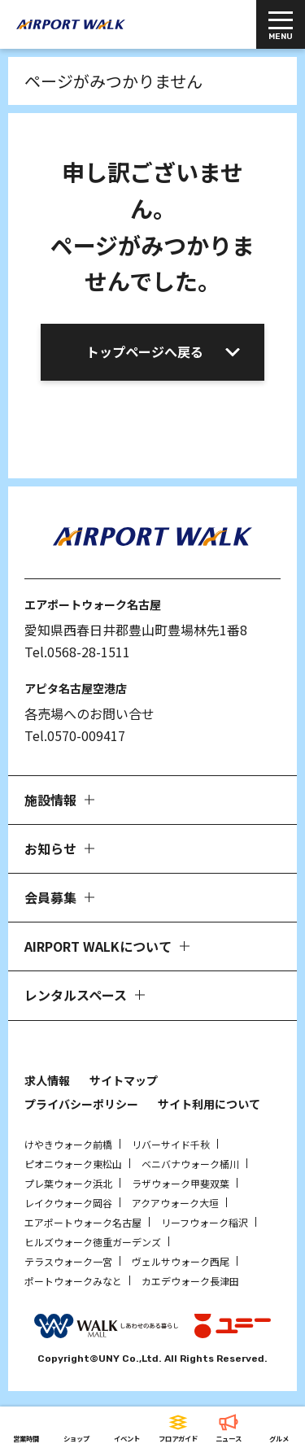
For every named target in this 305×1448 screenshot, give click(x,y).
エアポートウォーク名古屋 (83, 1222)
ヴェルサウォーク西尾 (180, 1261)
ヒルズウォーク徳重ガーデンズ (92, 1242)
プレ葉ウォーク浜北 (68, 1183)
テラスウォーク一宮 (68, 1261)
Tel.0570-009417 (74, 735)
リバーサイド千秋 (171, 1144)
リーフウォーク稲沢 (204, 1222)
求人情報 (47, 1080)
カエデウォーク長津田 (190, 1281)
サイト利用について (209, 1104)
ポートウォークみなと (73, 1281)
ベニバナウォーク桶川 (190, 1164)
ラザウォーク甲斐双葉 (180, 1183)
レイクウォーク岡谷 (68, 1203)
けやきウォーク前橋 (68, 1144)
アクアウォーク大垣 (175, 1203)
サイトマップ (123, 1080)
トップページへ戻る (144, 351)
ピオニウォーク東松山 (73, 1164)
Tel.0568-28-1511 (77, 651)
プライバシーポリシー (81, 1104)
